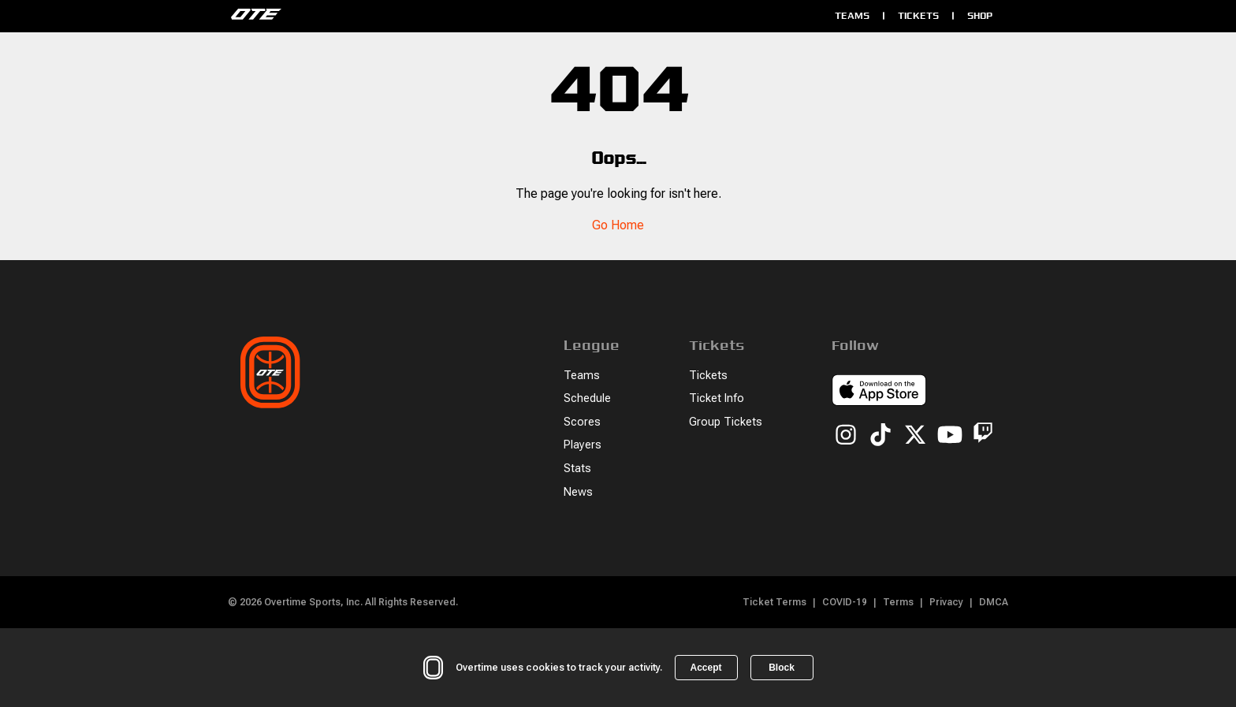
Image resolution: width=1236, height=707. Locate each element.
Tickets (918, 15)
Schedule (587, 398)
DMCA (993, 602)
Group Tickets (725, 422)
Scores (582, 422)
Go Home (618, 225)
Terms (898, 602)
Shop (979, 15)
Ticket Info (716, 398)
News (578, 492)
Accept (705, 667)
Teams (852, 15)
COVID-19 (844, 602)
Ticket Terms (774, 602)
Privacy (946, 602)
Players (582, 445)
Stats (577, 468)
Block (782, 667)
